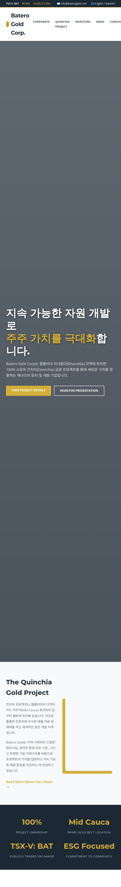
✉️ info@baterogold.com (71, 3)
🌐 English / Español (103, 3)
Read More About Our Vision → (29, 784)
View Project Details (28, 390)
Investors (82, 21)
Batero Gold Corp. (17, 24)
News (100, 21)
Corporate (41, 21)
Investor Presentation (79, 391)
